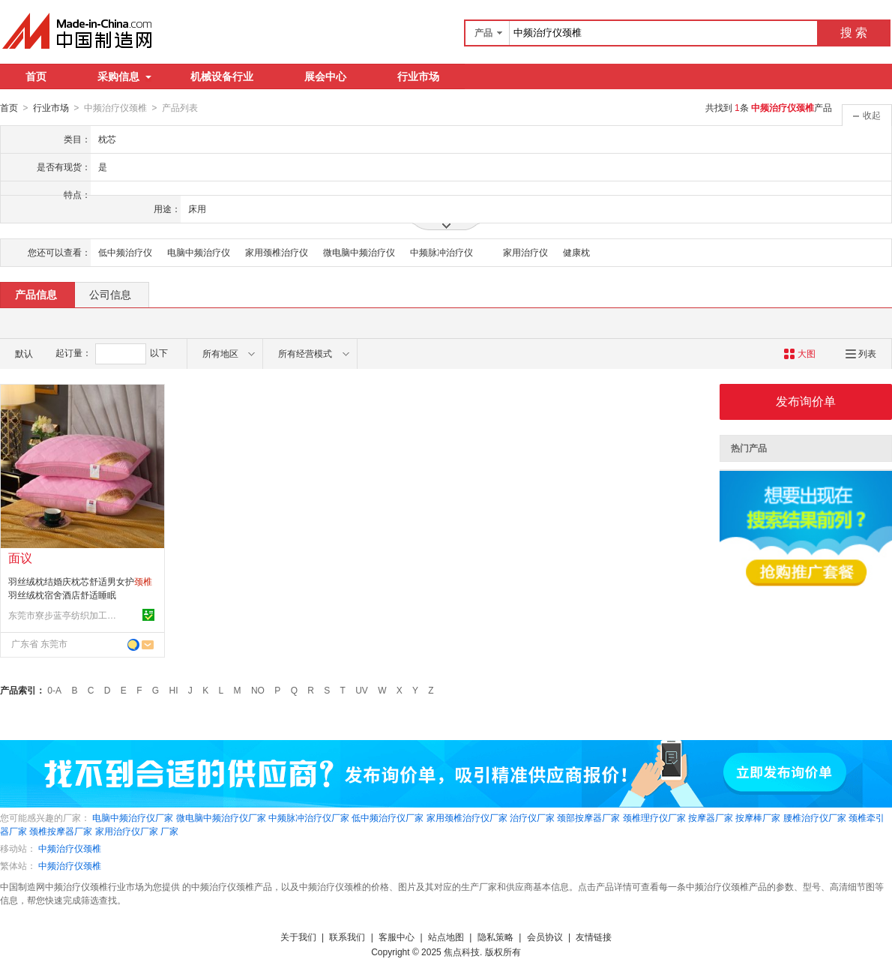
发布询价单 (806, 400)
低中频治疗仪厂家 (388, 817)
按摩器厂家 (710, 817)
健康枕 (576, 252)
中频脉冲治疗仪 (441, 252)
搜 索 (853, 32)
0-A (54, 690)
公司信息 (110, 294)
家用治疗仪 (525, 252)
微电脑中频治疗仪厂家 (221, 817)
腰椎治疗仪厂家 (814, 817)
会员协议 (545, 936)
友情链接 (594, 936)
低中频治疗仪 (125, 252)
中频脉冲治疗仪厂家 (308, 817)
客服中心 (397, 936)
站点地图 (446, 936)
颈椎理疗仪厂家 (654, 817)
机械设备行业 (221, 76)
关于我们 (298, 936)
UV (361, 690)
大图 (799, 353)
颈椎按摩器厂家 (60, 831)
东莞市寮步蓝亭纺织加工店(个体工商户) (64, 615)
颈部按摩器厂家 (588, 817)
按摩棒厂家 (757, 817)
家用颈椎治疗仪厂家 (467, 817)
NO (258, 690)
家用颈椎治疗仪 (276, 252)
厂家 (169, 831)
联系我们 (347, 936)
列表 (861, 353)
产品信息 (36, 294)
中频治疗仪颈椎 (69, 848)
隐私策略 (495, 936)
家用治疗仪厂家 (126, 831)
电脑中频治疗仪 (198, 252)
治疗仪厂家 (532, 817)
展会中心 (325, 76)
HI (173, 690)
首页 (35, 76)
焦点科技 (462, 951)
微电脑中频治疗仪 (359, 252)
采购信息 (124, 76)
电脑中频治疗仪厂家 (132, 817)
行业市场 (418, 76)
